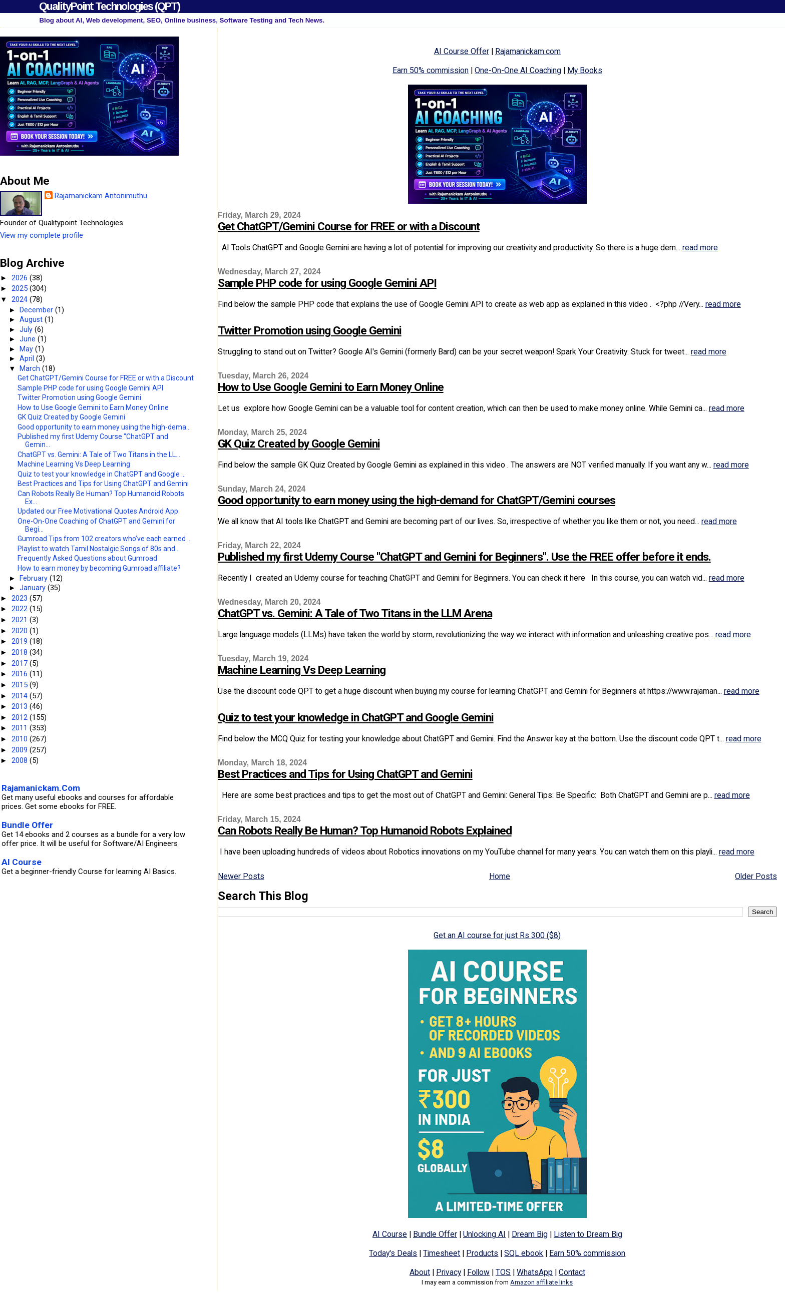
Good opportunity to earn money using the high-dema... (104, 427)
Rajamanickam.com (528, 51)
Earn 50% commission (430, 70)
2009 (21, 749)
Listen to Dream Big (588, 1234)
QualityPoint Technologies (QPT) (109, 6)
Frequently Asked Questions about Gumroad (87, 558)
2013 (21, 706)
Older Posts (756, 876)
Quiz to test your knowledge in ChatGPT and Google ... (102, 474)
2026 (21, 277)
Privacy (448, 1272)
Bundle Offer (435, 1234)
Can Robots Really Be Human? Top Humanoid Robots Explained (365, 830)
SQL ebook (523, 1253)
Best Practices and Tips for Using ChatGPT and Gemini (345, 774)
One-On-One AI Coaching (518, 70)
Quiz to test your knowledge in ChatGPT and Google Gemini (356, 717)
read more (700, 247)
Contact (572, 1272)
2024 (21, 299)
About (420, 1272)
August (32, 319)
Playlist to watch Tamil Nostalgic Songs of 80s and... (99, 549)
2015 (21, 684)
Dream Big (530, 1234)
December (37, 310)
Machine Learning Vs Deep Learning (301, 670)
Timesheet (441, 1253)
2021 (21, 619)
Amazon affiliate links (541, 1282)
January (34, 588)
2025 (21, 288)
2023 (21, 598)
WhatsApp (535, 1272)
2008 (21, 760)
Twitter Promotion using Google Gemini (310, 330)
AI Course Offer (461, 51)
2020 (21, 630)
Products (482, 1253)
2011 (21, 727)
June (29, 339)
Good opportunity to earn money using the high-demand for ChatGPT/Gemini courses (416, 500)
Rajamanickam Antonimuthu (101, 195)
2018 (21, 652)
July (27, 329)
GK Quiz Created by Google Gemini (299, 444)
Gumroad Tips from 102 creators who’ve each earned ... (105, 539)
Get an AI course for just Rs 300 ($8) (497, 935)
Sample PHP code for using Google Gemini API (327, 283)
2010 (21, 738)
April (28, 358)
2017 (21, 663)
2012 (21, 717)
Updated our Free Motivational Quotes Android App (98, 511)
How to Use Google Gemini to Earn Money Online (331, 387)
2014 (21, 695)
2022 (21, 608)
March (31, 368)
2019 (21, 641)
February (35, 578)
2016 (21, 673)
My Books (584, 70)
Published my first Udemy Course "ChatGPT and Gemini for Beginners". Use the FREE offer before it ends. (464, 557)
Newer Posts (241, 876)
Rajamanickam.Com (41, 788)
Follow (478, 1272)
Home (499, 876)
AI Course (389, 1234)
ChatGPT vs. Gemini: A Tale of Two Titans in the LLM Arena (355, 613)
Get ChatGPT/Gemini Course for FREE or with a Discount (349, 226)
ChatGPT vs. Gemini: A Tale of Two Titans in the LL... (99, 455)
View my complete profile (41, 235)
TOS (503, 1272)
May (27, 349)
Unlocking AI (484, 1234)
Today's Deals (393, 1253)
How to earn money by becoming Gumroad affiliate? (99, 568)
